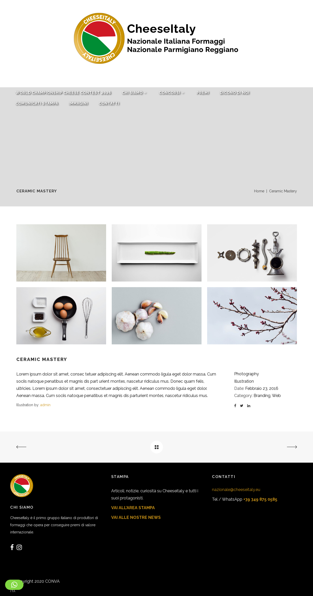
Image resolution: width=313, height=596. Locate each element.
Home (259, 191)
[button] (14, 585)
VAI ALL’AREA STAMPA (133, 507)
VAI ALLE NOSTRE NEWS (136, 517)
